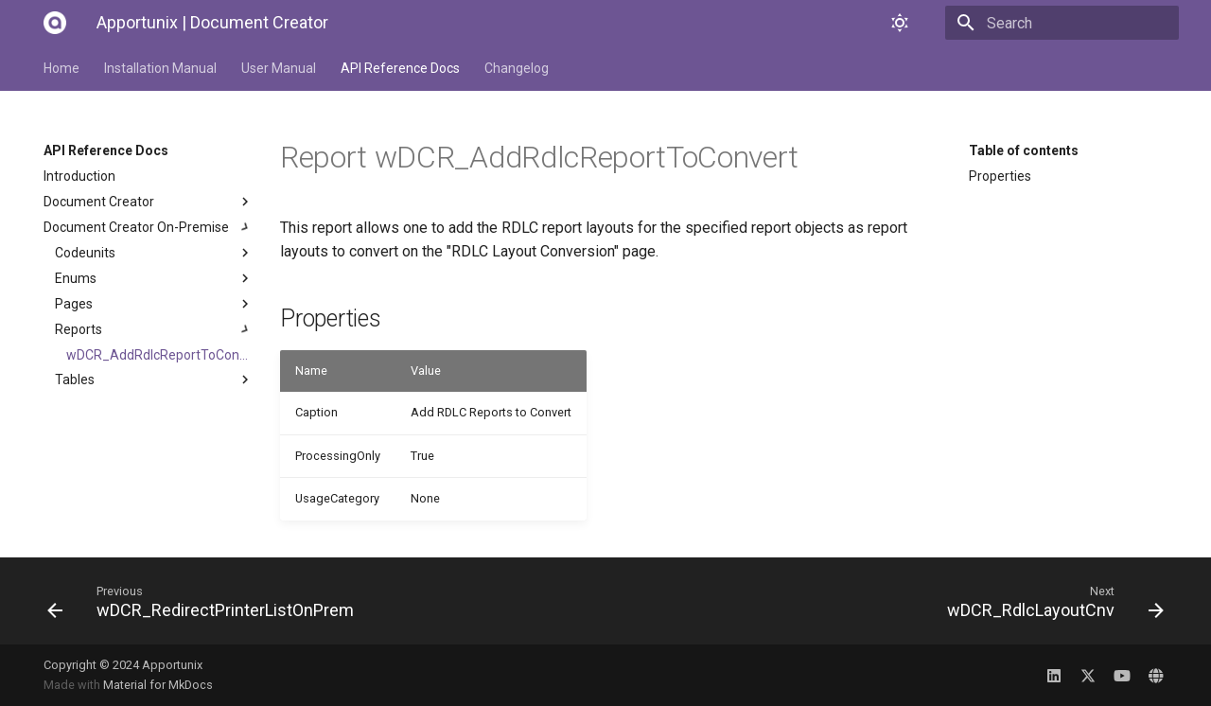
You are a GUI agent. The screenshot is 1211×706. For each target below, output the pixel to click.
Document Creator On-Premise (149, 227)
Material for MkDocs (158, 685)
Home (61, 68)
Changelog (516, 68)
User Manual (278, 68)
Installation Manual (160, 68)
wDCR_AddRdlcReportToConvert (160, 354)
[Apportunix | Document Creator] (55, 23)
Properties (1000, 176)
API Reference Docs (400, 68)
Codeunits (154, 252)
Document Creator (149, 201)
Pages (154, 303)
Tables (154, 379)
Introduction (79, 176)
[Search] (1068, 23)
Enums (154, 278)
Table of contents (1024, 150)
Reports (154, 329)
